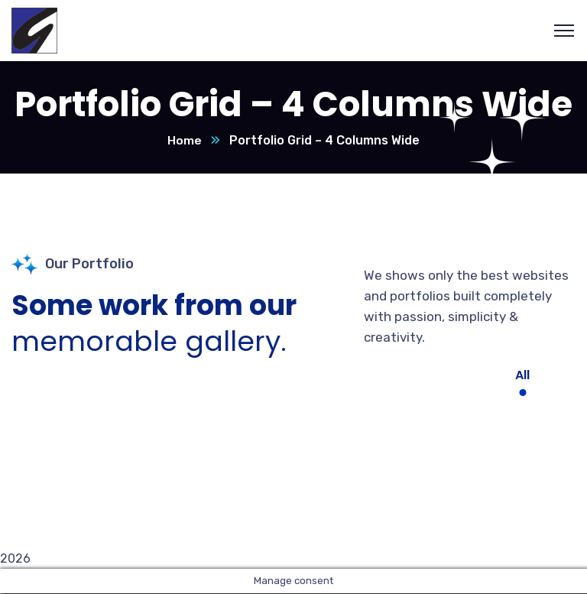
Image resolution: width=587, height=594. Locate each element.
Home (184, 141)
